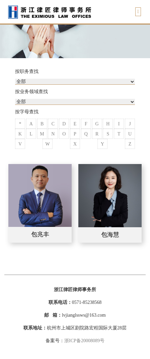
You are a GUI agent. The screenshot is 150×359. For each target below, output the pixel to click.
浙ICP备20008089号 (84, 340)
